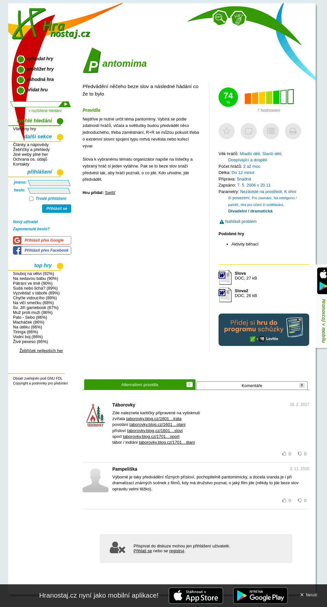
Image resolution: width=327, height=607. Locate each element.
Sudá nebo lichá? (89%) (35, 288)
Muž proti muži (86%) (32, 312)
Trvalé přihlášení (47, 198)
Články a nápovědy (31, 144)
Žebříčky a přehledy (31, 149)
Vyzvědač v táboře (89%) (36, 293)
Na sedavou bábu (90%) (35, 278)
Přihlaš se (143, 550)
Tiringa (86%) (25, 331)
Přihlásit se (56, 208)
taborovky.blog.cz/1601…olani (158, 424)
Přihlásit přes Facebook (46, 250)
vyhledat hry (40, 58)
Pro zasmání (262, 198)
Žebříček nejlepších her (41, 350)
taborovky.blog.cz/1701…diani (167, 442)
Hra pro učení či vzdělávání (262, 205)
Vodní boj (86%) (28, 336)
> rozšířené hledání (45, 111)
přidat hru (37, 89)
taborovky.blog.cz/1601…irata (154, 418)
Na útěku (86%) (27, 327)
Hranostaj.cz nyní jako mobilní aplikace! (99, 595)
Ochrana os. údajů (30, 159)
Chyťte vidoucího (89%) (35, 297)
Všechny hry (24, 128)
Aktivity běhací (245, 244)
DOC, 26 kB (246, 293)
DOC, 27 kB (246, 276)
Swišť (110, 192)
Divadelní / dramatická (250, 211)
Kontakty (21, 164)
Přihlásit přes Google (44, 240)
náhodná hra (40, 79)
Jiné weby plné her (30, 154)
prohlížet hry (40, 69)
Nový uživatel (25, 222)
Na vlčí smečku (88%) (33, 302)
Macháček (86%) (28, 322)
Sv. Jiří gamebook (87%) (36, 307)
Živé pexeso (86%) (30, 341)
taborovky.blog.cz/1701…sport (151, 436)
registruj (176, 550)
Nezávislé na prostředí (261, 191)
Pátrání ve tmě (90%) (32, 283)
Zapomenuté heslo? (31, 229)
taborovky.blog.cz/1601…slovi (155, 430)
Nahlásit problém (238, 221)
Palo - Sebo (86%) (30, 317)
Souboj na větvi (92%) (33, 273)
